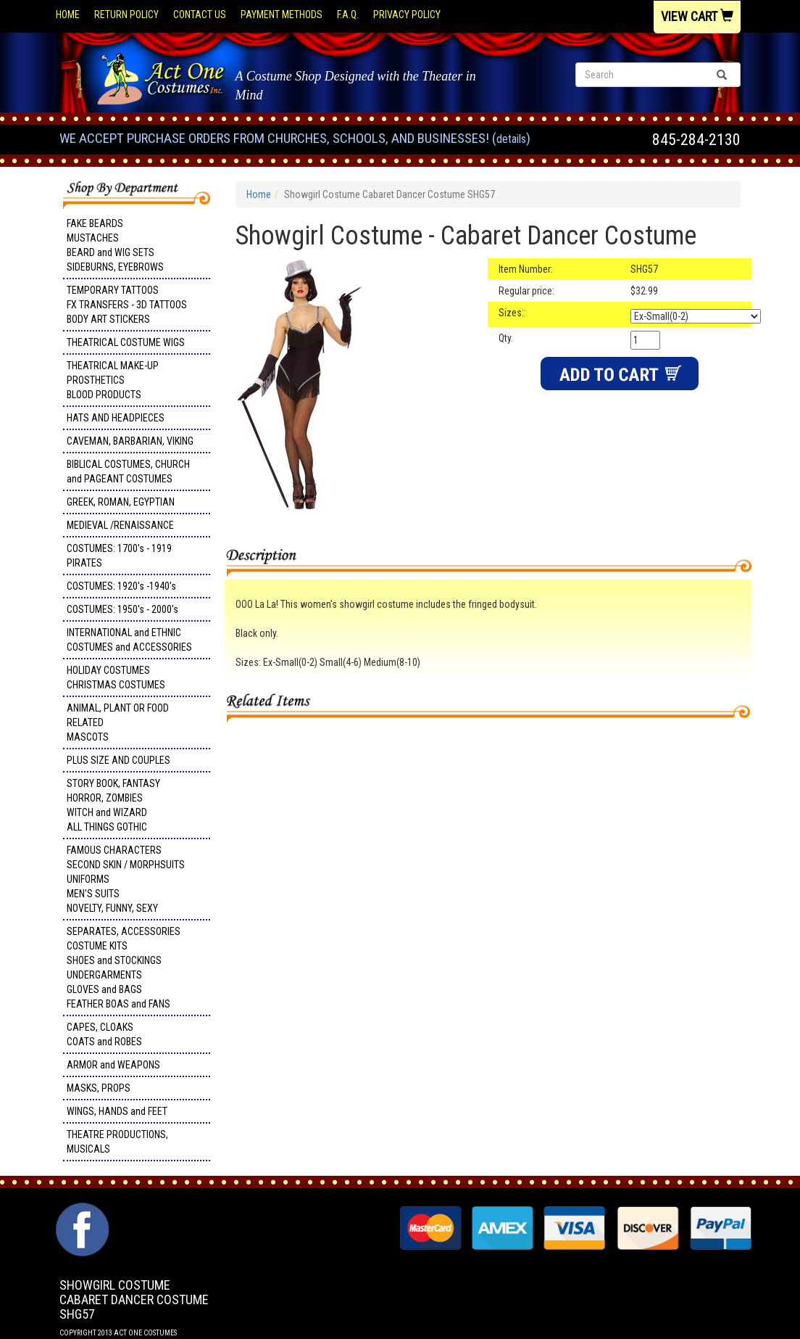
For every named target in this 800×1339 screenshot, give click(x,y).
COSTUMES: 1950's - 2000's (122, 609)
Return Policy (126, 14)
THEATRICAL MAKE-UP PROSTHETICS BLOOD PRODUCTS (113, 380)
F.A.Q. (348, 14)
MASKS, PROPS (98, 1088)
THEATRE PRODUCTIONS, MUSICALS (117, 1142)
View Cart (697, 16)
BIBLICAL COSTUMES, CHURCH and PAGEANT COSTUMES (128, 471)
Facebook (80, 1210)
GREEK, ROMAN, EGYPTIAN (121, 502)
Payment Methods (281, 14)
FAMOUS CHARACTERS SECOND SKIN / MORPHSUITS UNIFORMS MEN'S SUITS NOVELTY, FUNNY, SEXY (126, 879)
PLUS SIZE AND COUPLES (118, 760)
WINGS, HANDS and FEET (117, 1111)
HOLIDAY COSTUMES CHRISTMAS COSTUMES (116, 677)
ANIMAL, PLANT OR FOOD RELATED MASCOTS (118, 722)
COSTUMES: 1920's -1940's (121, 586)
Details (511, 139)
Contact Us (199, 14)
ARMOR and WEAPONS (113, 1065)
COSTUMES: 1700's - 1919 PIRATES (119, 556)
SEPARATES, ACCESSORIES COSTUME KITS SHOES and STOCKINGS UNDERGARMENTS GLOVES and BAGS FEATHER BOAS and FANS (123, 968)
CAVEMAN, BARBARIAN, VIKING (130, 441)
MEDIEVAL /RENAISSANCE (120, 525)
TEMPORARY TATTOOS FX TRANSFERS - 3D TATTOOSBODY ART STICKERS (127, 304)
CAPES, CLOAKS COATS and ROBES (104, 1034)
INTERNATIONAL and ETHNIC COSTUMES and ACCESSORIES (129, 640)
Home (68, 14)
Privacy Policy (407, 14)
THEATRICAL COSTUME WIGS (126, 342)
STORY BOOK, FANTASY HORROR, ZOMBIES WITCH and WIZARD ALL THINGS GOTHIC (113, 805)
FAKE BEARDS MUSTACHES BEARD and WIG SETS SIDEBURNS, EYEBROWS (115, 245)
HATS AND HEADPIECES (115, 418)
